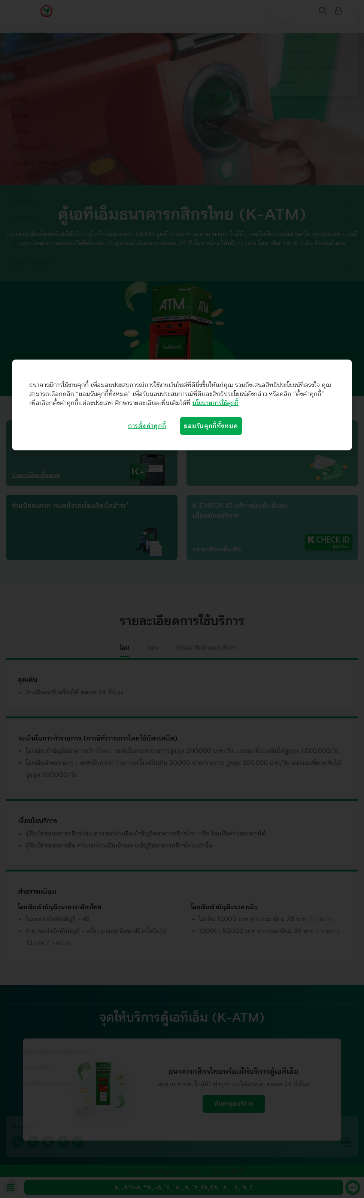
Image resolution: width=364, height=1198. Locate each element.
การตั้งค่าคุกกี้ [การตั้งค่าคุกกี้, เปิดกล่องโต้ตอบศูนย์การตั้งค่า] (147, 426)
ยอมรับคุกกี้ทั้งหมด (211, 426)
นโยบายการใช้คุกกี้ (215, 403)
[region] (182, 405)
